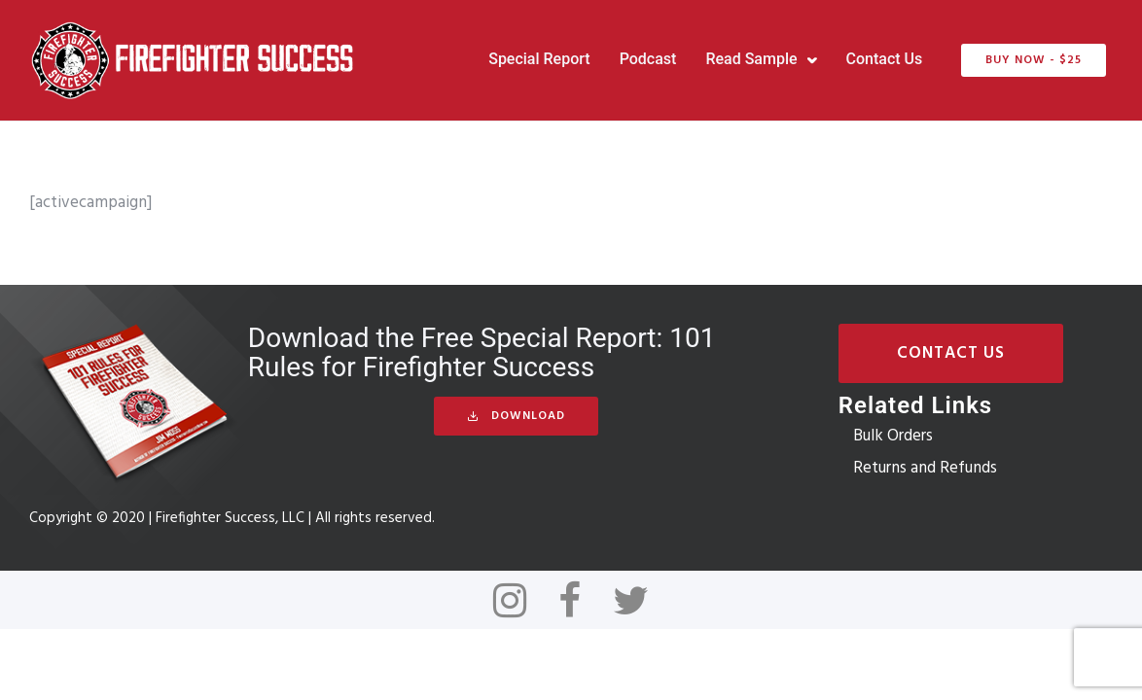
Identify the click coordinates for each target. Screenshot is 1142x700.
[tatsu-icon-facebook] (578, 599)
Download (516, 416)
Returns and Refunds (925, 468)
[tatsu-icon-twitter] (631, 599)
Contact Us (884, 59)
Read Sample (751, 59)
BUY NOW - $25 (1033, 60)
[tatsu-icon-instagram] (518, 599)
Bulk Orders (893, 436)
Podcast (648, 59)
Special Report (538, 59)
